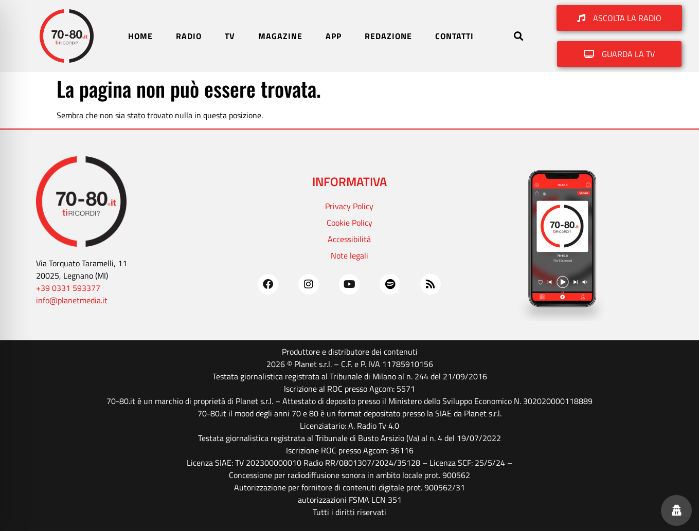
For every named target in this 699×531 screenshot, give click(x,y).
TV (230, 36)
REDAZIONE (388, 36)
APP (334, 36)
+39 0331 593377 (68, 288)
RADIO (189, 36)
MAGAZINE (280, 36)
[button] (518, 36)
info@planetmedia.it (71, 300)
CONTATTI (454, 36)
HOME (140, 36)
